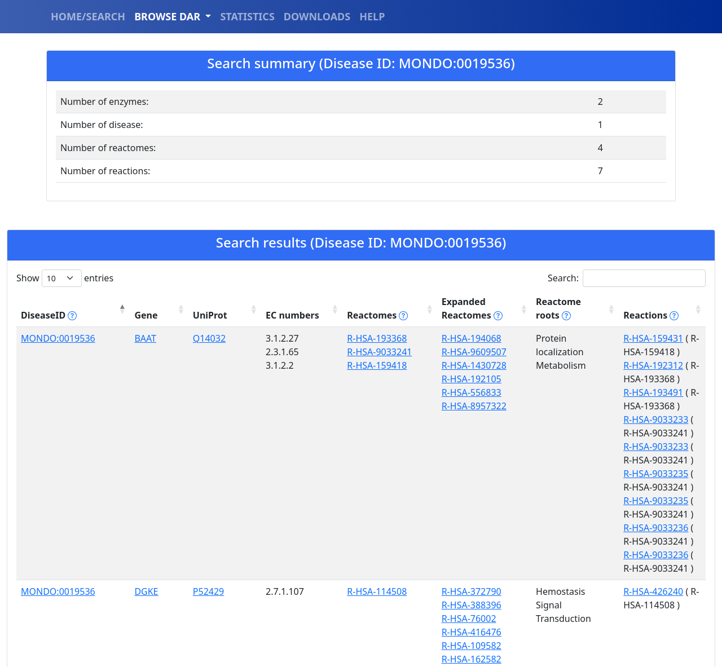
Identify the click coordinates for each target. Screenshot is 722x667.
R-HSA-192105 (381, 379)
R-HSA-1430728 (383, 365)
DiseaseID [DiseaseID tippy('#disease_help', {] (49, 315)
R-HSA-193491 (599, 365)
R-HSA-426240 (599, 551)
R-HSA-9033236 (601, 487)
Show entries (64, 278)
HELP (372, 16)
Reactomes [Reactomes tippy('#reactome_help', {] (297, 308)
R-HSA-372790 (381, 551)
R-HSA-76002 (378, 578)
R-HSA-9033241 (304, 352)
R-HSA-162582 (381, 618)
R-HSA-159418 (302, 365)
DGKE (116, 551)
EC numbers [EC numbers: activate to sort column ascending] (221, 308)
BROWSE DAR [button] (168, 16)
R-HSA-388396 (381, 564)
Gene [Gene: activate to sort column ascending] (115, 315)
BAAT (115, 338)
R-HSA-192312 (599, 352)
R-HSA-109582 (381, 605)
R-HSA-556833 (381, 392)
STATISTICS (247, 16)
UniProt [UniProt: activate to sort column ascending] (164, 315)
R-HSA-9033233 (601, 379)
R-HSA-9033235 (601, 433)
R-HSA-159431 (599, 338)
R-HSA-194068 (381, 338)
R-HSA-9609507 (383, 352)
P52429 (162, 551)
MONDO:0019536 (58, 338)
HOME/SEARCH (88, 16)
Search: (627, 278)
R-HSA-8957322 (383, 406)
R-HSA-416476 (381, 591)
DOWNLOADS (317, 16)
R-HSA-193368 (302, 338)
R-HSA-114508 (302, 551)
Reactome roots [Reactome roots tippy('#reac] (507, 308)
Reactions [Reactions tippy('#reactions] (596, 315)
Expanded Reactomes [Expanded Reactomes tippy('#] (399, 308)
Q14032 (163, 338)
